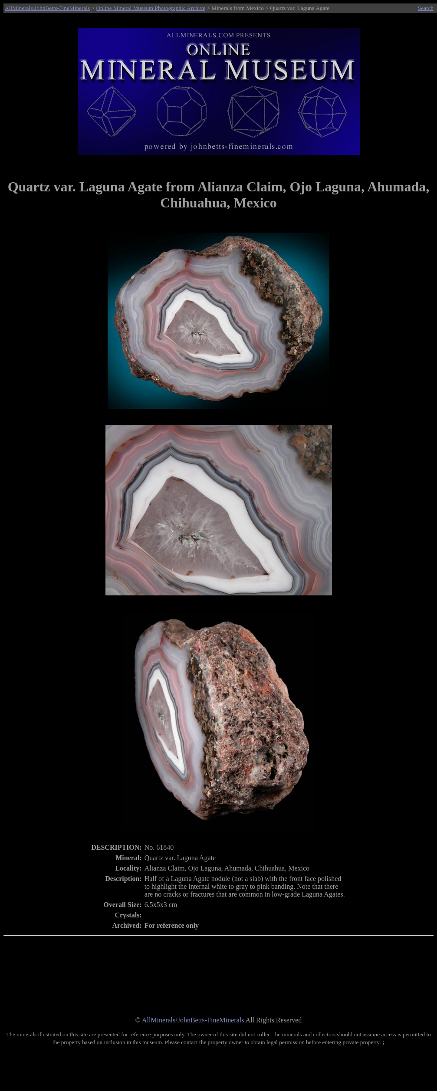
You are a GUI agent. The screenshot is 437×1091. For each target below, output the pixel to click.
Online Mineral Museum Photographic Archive (150, 8)
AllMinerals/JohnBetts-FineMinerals (47, 8)
